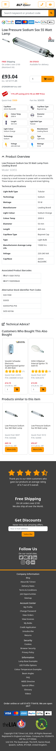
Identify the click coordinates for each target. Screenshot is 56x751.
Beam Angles (28, 673)
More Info (11, 449)
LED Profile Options (28, 665)
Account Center (28, 603)
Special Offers (28, 685)
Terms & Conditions (28, 590)
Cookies (28, 644)
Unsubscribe (28, 631)
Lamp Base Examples (28, 661)
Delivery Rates (28, 586)
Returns (28, 635)
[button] (51, 366)
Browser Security (28, 648)
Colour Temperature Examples (28, 669)
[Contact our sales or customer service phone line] (42, 4)
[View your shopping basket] (50, 4)
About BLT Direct (28, 581)
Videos (28, 693)
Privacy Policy (28, 652)
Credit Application (28, 627)
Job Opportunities (28, 594)
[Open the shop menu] (5, 4)
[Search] (51, 13)
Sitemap (28, 598)
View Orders (28, 615)
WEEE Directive (28, 681)
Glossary (28, 689)
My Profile (27, 607)
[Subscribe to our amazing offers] (28, 528)
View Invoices (28, 619)
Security (28, 640)
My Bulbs (28, 623)
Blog (28, 577)
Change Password (28, 611)
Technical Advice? (16, 324)
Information (28, 657)
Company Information (28, 574)
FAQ (28, 677)
